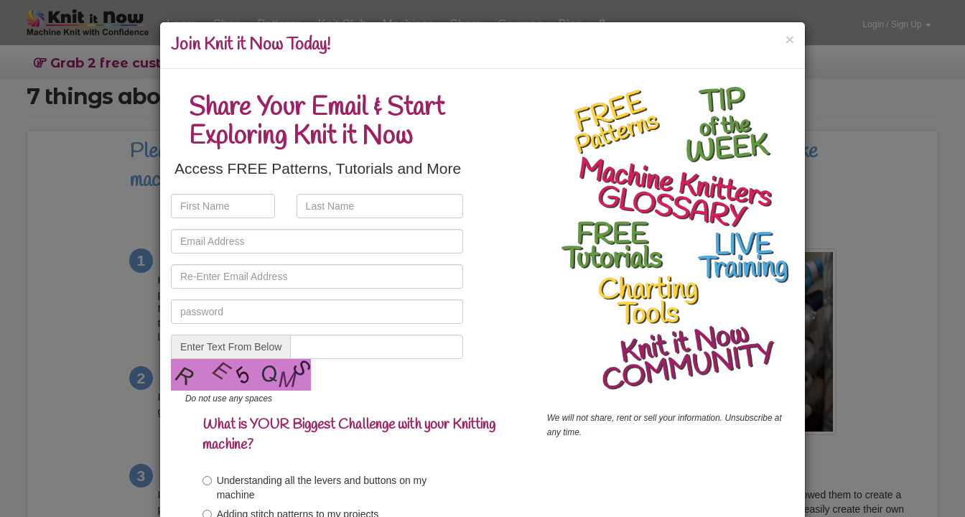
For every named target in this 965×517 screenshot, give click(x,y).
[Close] (789, 39)
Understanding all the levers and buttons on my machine (314, 487)
